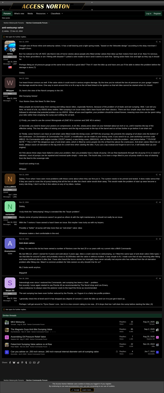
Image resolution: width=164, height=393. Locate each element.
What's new (19, 13)
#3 (160, 175)
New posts (6, 18)
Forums (7, 13)
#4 (160, 202)
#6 (160, 278)
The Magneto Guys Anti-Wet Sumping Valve (31, 329)
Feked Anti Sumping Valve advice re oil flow (31, 344)
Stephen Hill (15, 339)
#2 (160, 78)
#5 (160, 239)
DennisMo (14, 354)
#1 (160, 42)
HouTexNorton (15, 332)
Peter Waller (15, 347)
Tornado (13, 324)
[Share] (156, 41)
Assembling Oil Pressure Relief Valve (28, 337)
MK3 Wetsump (18, 322)
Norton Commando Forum (36, 324)
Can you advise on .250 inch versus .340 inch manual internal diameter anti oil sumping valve (55, 351)
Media (30, 13)
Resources (40, 13)
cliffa (153, 346)
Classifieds (55, 13)
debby (6, 31)
